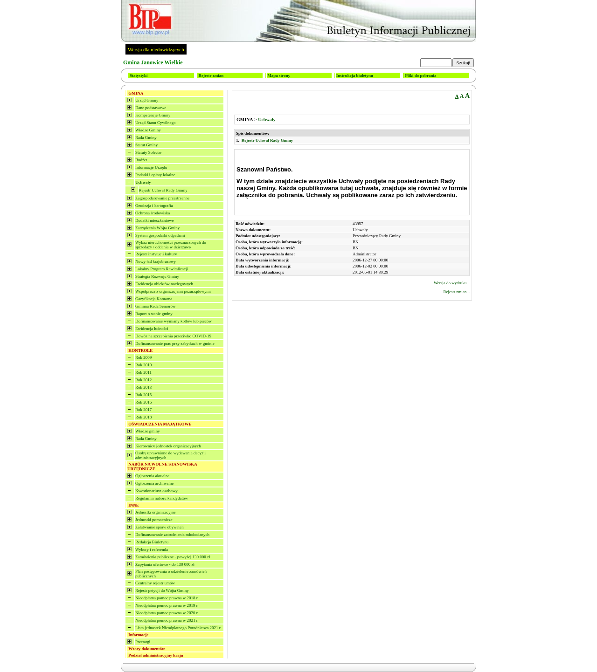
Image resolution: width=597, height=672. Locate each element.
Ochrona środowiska (152, 213)
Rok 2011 (143, 372)
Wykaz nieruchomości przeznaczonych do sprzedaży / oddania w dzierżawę (170, 244)
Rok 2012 (143, 379)
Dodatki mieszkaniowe (154, 220)
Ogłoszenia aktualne (152, 475)
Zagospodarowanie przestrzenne (162, 198)
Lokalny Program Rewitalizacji (161, 269)
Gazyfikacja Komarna (153, 298)
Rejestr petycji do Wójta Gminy (162, 590)
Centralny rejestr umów (155, 583)
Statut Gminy (146, 145)
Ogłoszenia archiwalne (154, 483)
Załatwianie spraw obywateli (159, 527)
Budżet (141, 160)
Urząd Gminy (146, 100)
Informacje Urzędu (151, 167)
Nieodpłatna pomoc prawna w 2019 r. (166, 605)
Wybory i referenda (151, 549)
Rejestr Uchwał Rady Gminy (163, 190)
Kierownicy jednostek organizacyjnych (168, 446)
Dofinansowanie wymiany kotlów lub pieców (173, 321)
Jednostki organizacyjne (155, 512)
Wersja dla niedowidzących (156, 49)
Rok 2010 (143, 365)
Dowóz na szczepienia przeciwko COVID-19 (173, 336)
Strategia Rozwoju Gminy (157, 276)
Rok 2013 (143, 387)
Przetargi (142, 641)
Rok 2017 (143, 409)
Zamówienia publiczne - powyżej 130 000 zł (172, 557)
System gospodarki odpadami (160, 235)
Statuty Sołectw (148, 152)
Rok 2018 (143, 417)
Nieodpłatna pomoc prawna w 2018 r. (166, 598)
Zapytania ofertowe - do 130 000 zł (164, 564)
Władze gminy (147, 431)
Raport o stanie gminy (154, 313)
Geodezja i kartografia (154, 205)
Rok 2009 (143, 357)
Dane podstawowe (150, 107)
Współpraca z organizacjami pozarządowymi (173, 291)
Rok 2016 (143, 402)
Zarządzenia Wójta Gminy (157, 228)
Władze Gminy (148, 130)
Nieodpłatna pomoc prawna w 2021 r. (166, 620)
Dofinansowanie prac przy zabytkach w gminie (175, 343)
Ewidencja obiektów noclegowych (164, 283)
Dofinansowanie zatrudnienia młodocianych (172, 534)
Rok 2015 (143, 394)
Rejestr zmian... (457, 291)
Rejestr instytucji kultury (156, 254)
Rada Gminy (146, 137)
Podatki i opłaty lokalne (155, 174)
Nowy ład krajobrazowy (155, 261)
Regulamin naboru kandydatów (161, 498)
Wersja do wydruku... (452, 283)
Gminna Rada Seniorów (155, 306)
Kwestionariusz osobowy (156, 490)
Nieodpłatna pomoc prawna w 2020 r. (166, 612)
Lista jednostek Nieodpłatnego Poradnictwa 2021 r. (178, 627)
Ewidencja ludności (151, 328)
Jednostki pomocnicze (154, 519)
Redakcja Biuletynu (151, 542)
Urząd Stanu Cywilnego (155, 122)
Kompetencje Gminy (152, 115)
